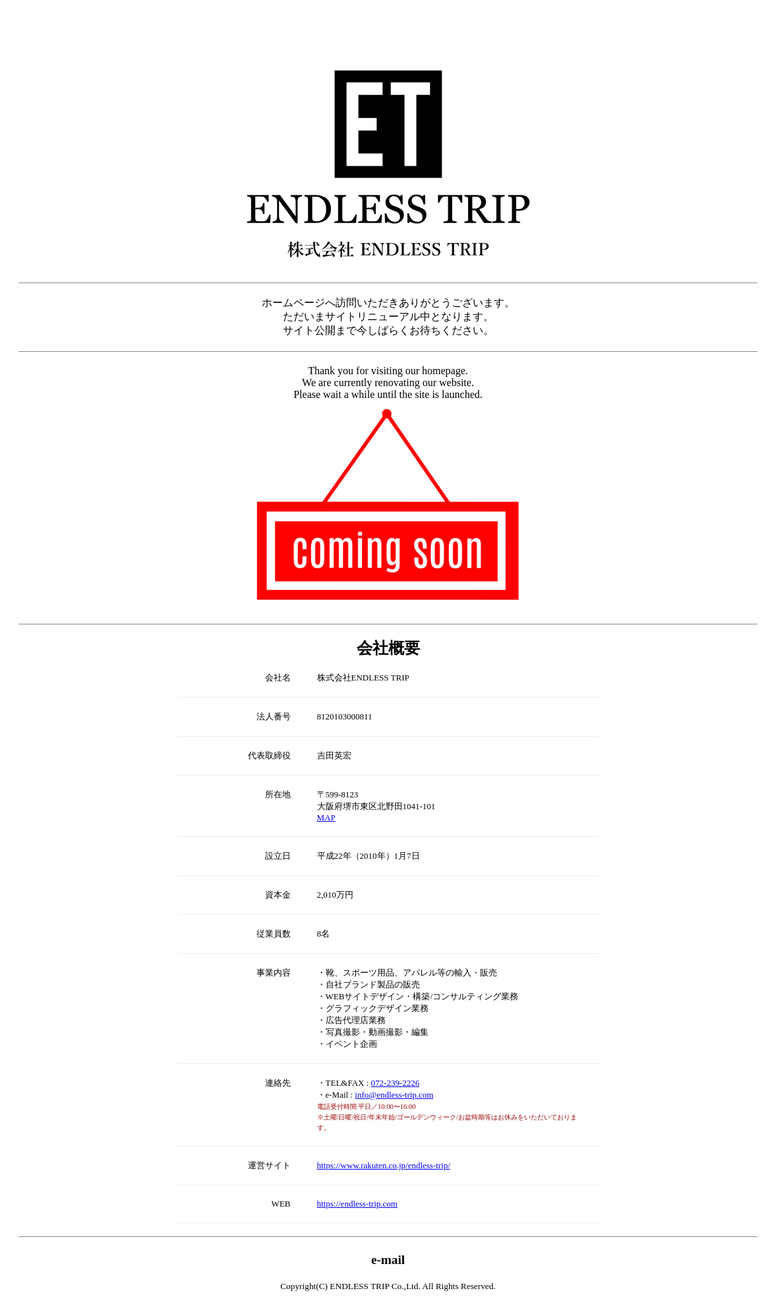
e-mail (388, 1260)
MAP (326, 817)
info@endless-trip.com (394, 1095)
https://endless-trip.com (357, 1204)
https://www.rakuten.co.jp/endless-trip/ (383, 1165)
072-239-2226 (395, 1083)
